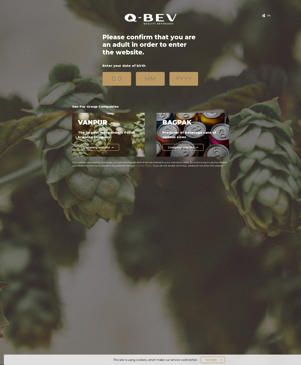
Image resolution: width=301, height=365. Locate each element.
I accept (211, 359)
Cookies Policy (144, 165)
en (268, 15)
